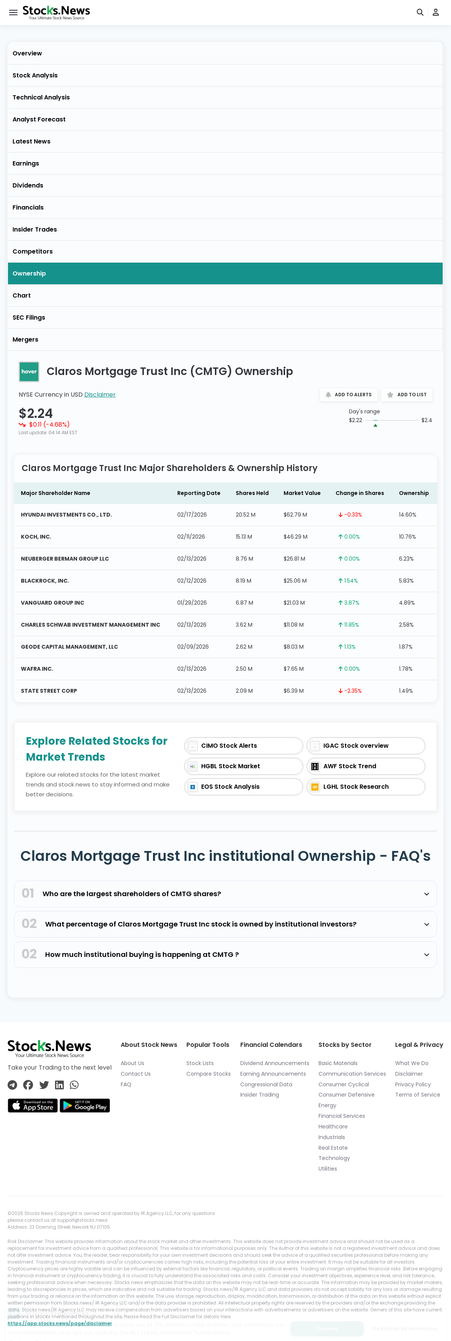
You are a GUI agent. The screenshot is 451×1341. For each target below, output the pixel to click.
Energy (327, 1105)
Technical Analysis (41, 97)
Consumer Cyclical (344, 1084)
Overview (27, 53)
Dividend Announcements (274, 1063)
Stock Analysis (35, 75)
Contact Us (136, 1074)
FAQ (126, 1084)
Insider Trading (259, 1094)
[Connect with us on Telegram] (12, 1085)
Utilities (328, 1168)
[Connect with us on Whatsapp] (74, 1085)
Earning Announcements (273, 1074)
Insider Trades (35, 229)
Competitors (33, 251)
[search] (420, 13)
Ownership (29, 273)
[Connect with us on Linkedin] (59, 1085)
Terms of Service (417, 1094)
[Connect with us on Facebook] (28, 1085)
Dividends (28, 185)
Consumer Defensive (347, 1094)
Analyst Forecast (39, 119)
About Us (132, 1063)
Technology (334, 1158)
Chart (22, 295)
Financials (28, 207)
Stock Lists (200, 1063)
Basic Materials (338, 1063)
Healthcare (333, 1126)
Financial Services (342, 1116)
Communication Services (352, 1074)
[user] (436, 12)
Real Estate (333, 1148)
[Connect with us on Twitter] (44, 1085)
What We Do (412, 1063)
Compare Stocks (208, 1074)
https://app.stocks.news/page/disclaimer (60, 1323)
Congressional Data (266, 1084)
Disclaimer (100, 394)
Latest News (31, 141)
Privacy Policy (413, 1084)
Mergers (25, 339)
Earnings (26, 163)
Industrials (332, 1137)
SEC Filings (29, 317)
